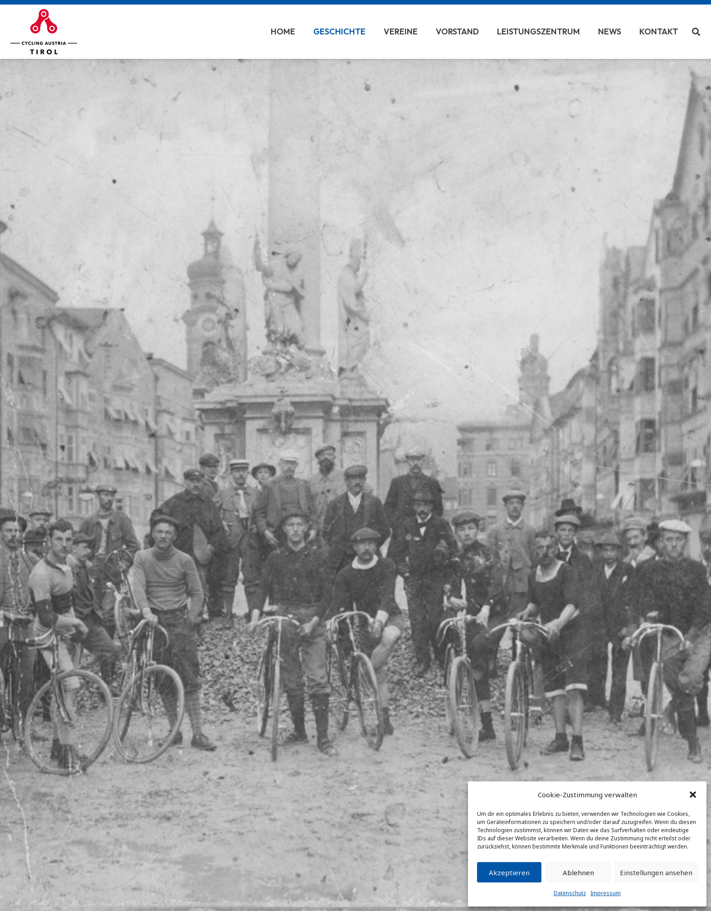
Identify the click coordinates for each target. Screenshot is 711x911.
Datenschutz (570, 893)
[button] (692, 794)
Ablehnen (578, 872)
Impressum (605, 893)
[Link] (44, 31)
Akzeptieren (509, 872)
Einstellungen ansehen (656, 872)
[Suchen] (696, 31)
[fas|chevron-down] (355, 507)
